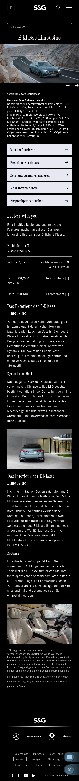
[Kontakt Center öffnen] (71, 757)
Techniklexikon (57, 753)
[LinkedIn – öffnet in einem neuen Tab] (33, 775)
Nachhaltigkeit (55, 759)
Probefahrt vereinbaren (25, 162)
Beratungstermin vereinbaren (30, 175)
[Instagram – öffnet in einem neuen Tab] (11, 775)
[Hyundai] (70, 736)
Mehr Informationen (23, 187)
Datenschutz (21, 753)
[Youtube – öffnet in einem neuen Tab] (26, 775)
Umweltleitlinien (22, 765)
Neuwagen (17, 26)
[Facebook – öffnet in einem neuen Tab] (18, 775)
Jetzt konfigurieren (22, 149)
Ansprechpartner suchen (26, 200)
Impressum (38, 753)
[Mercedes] (16, 736)
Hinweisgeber (36, 759)
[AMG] (34, 736)
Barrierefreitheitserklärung (50, 765)
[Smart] (52, 736)
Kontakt (20, 759)
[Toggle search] (58, 7)
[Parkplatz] (11, 7)
